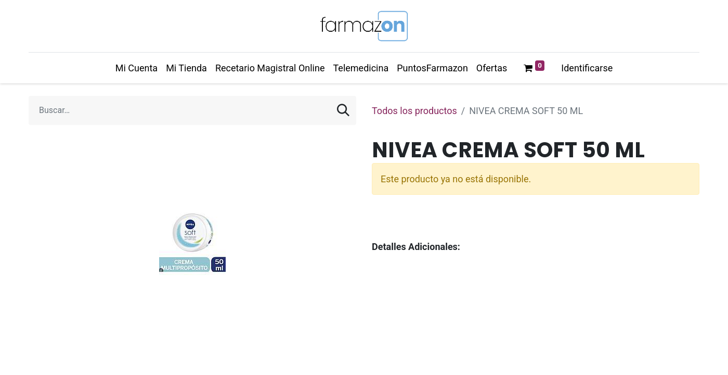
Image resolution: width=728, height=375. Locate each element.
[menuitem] (136, 68)
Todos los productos (414, 110)
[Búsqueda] (343, 110)
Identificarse (587, 68)
